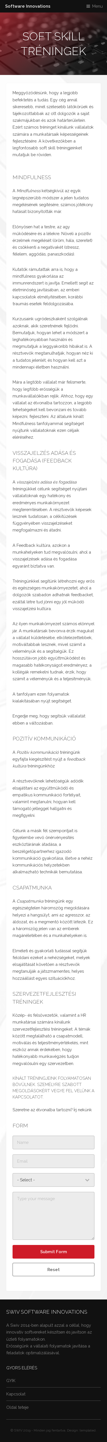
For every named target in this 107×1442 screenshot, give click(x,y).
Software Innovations (28, 6)
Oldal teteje (17, 1407)
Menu (97, 6)
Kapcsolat (15, 1393)
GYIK (10, 1380)
